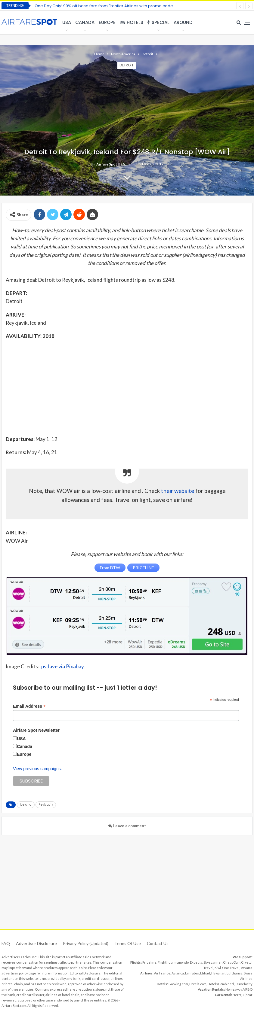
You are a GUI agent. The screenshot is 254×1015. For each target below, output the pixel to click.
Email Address (29, 706)
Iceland (26, 804)
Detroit (126, 65)
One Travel (231, 968)
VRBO (247, 989)
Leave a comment (127, 825)
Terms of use (127, 943)
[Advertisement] (127, 387)
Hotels (131, 22)
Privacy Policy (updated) (85, 943)
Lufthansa (235, 973)
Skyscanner (212, 962)
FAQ (6, 943)
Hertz (237, 995)
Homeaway (233, 989)
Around (183, 22)
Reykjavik (46, 804)
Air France (162, 973)
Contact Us (158, 943)
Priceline (149, 962)
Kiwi (218, 968)
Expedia (196, 962)
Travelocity (243, 984)
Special (158, 22)
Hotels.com (197, 984)
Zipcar (247, 995)
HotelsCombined (221, 984)
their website (177, 491)
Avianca (178, 973)
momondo (181, 962)
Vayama (246, 968)
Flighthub (165, 962)
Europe (107, 22)
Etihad (205, 973)
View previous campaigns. (37, 768)
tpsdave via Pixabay (61, 666)
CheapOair (231, 962)
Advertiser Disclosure (36, 943)
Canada (84, 22)
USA (66, 22)
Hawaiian (218, 973)
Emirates (192, 973)
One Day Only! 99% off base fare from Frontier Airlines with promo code (104, 6)
